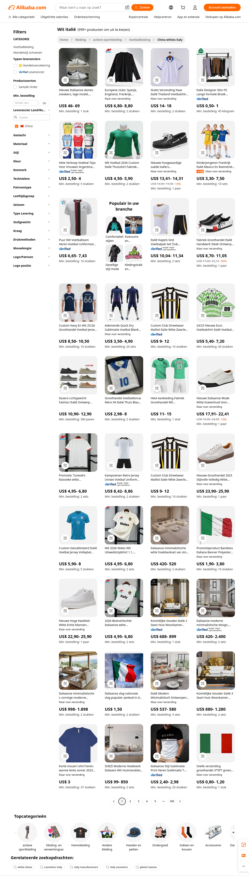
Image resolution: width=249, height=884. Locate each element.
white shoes (22, 867)
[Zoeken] (142, 7)
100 (172, 801)
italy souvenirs (117, 867)
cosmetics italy (51, 867)
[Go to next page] (180, 801)
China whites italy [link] (169, 40)
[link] (243, 844)
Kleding (80, 40)
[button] (127, 7)
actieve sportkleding (107, 40)
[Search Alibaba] (90, 7)
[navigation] (31, 416)
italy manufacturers (84, 867)
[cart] (184, 8)
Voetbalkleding (139, 40)
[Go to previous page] (113, 801)
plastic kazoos (146, 867)
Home (64, 40)
